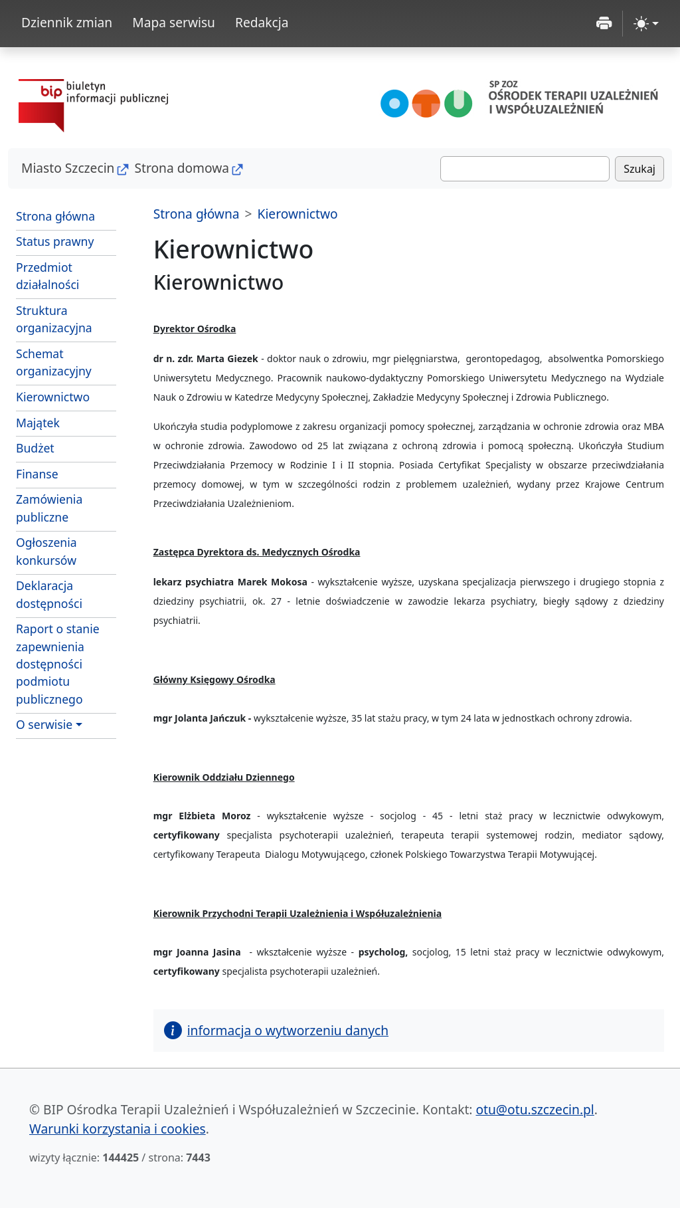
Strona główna (55, 216)
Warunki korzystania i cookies (117, 1129)
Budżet (35, 448)
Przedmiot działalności (47, 275)
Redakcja (262, 22)
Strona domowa (181, 168)
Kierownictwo (53, 397)
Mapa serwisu (173, 22)
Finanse (37, 474)
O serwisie (44, 724)
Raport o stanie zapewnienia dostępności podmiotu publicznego (58, 664)
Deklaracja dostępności (49, 594)
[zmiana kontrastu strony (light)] (646, 23)
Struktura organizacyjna (54, 319)
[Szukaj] (525, 168)
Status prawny (55, 241)
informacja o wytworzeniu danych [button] (276, 1030)
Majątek (38, 423)
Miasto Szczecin (67, 168)
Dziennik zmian (66, 22)
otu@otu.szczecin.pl (534, 1109)
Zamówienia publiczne (49, 507)
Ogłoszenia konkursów (46, 550)
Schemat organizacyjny (54, 362)
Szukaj (639, 168)
